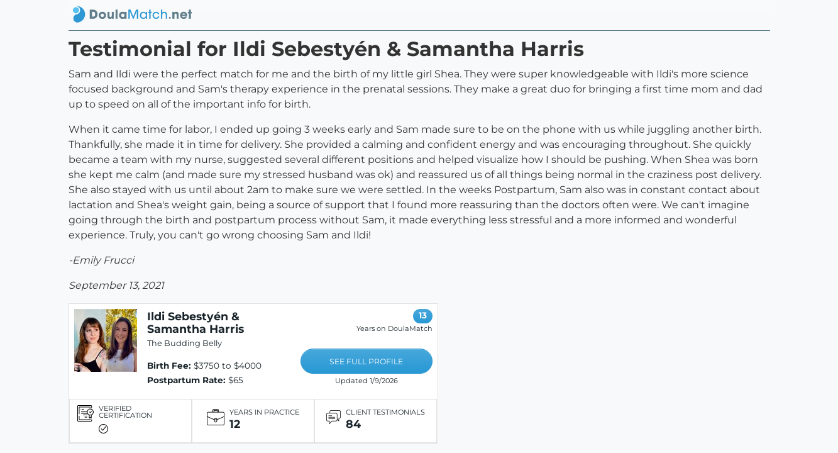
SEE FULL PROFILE (366, 361)
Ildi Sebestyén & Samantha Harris (195, 322)
